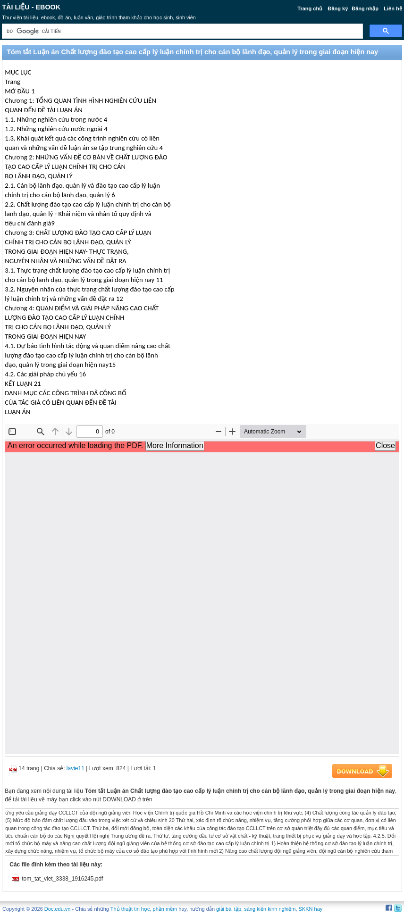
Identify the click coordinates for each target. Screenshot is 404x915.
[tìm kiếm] (181, 31)
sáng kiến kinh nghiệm (269, 909)
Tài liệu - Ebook (31, 7)
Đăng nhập (365, 8)
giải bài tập (228, 909)
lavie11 (75, 768)
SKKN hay (311, 909)
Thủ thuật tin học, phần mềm (143, 909)
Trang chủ (309, 8)
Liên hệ (393, 8)
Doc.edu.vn (57, 909)
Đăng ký (338, 8)
